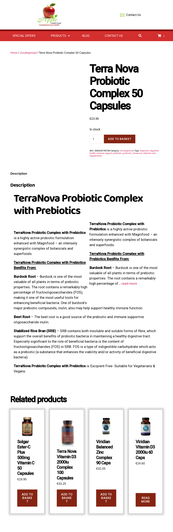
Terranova (137, 153)
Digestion (144, 150)
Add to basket (119, 139)
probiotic (127, 153)
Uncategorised (28, 52)
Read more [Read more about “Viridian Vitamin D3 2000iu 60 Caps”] (145, 499)
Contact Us (130, 15)
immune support (104, 153)
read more (129, 283)
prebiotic (117, 153)
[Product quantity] (96, 139)
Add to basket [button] (27, 498)
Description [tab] (18, 173)
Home (14, 52)
